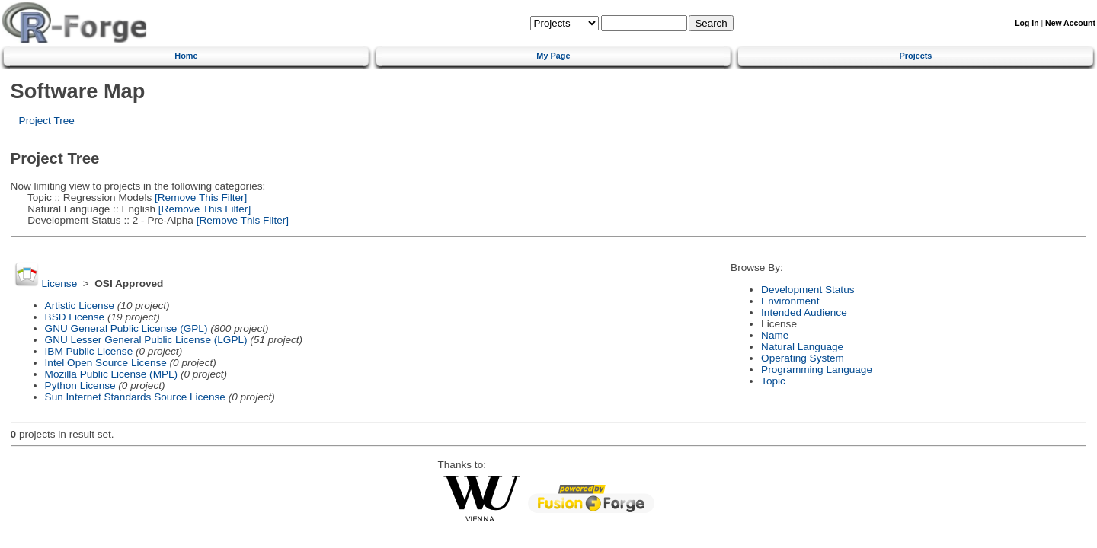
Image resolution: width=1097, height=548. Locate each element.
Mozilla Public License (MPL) (111, 374)
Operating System (802, 358)
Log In (1026, 23)
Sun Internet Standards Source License (135, 397)
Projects (916, 55)
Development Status (807, 289)
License (59, 283)
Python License (80, 385)
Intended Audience (804, 312)
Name (774, 335)
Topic (773, 381)
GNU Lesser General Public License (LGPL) (146, 340)
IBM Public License (89, 351)
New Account (1070, 23)
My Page (553, 55)
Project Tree (47, 120)
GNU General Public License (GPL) (126, 328)
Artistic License (79, 305)
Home (185, 55)
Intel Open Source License (106, 362)
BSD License (75, 317)
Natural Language (802, 346)
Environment (790, 301)
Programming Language (816, 369)
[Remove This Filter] (199, 197)
